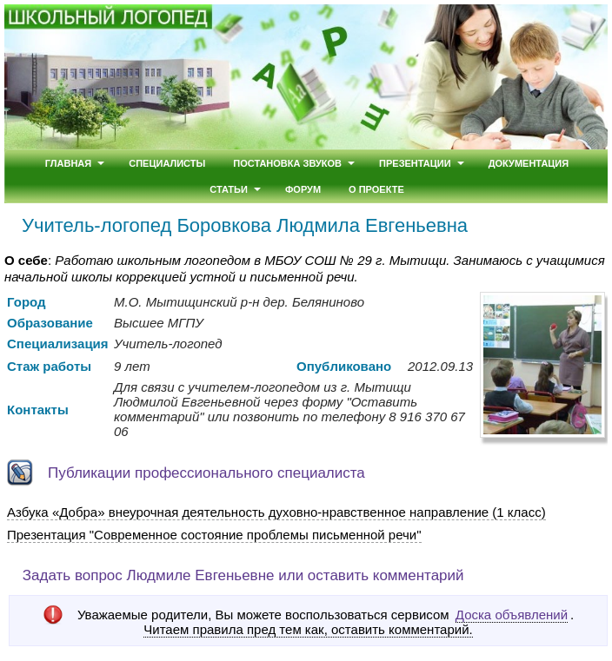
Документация (529, 163)
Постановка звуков (287, 163)
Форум (303, 189)
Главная (68, 163)
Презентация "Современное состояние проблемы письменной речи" (214, 534)
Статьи (229, 189)
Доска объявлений (512, 614)
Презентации (415, 163)
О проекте (376, 189)
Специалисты (167, 163)
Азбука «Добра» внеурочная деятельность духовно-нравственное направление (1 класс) (276, 512)
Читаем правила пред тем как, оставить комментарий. (307, 630)
